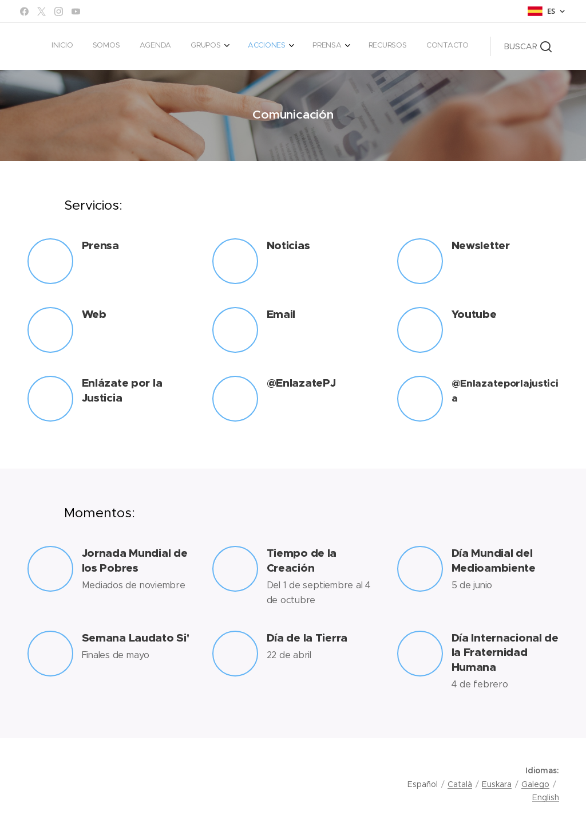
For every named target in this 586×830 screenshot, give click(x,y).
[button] (528, 46)
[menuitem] (310, 46)
